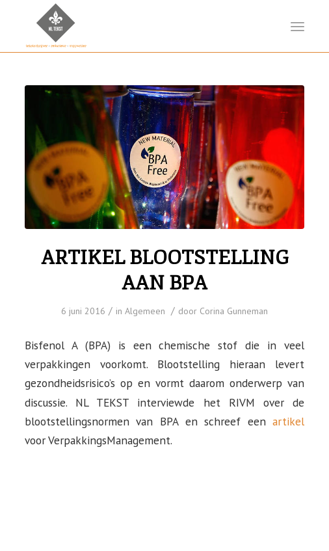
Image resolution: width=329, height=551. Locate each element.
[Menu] (297, 26)
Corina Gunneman (234, 311)
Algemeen (145, 311)
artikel (288, 421)
